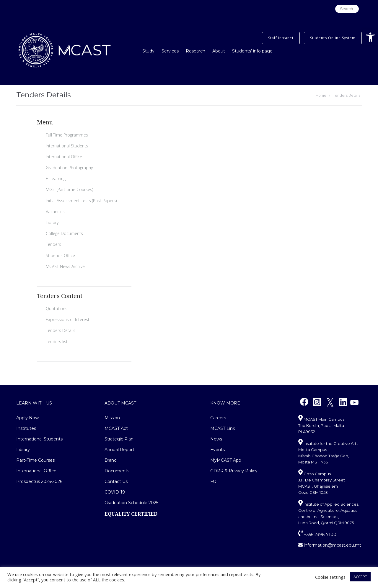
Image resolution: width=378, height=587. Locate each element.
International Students (67, 146)
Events (217, 449)
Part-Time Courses (35, 460)
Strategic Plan (119, 439)
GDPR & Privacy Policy (234, 470)
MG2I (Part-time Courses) (69, 189)
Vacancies (55, 211)
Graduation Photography (69, 167)
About (218, 51)
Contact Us (116, 481)
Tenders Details (60, 330)
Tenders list (57, 341)
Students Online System (333, 37)
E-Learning (56, 178)
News (216, 439)
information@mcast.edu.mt (329, 545)
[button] (370, 37)
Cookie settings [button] (330, 577)
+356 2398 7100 (317, 534)
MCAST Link (222, 428)
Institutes (26, 428)
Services (170, 51)
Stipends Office (60, 255)
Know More (225, 403)
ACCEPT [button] (360, 576)
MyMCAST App (225, 460)
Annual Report (119, 449)
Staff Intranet (281, 37)
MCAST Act (116, 428)
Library (52, 222)
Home (321, 95)
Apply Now (27, 417)
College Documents (64, 233)
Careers (218, 417)
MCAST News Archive (65, 266)
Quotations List (60, 308)
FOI (214, 481)
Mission (112, 417)
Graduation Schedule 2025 (131, 502)
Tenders (53, 244)
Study (148, 51)
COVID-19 (115, 492)
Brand (111, 460)
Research (195, 51)
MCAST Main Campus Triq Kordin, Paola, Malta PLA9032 (321, 425)
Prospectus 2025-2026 (39, 481)
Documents (117, 470)
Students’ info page (252, 51)
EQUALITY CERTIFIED (131, 514)
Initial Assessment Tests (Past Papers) (81, 200)
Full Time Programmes (67, 135)
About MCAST (120, 403)
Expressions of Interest (67, 319)
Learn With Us (34, 403)
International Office (64, 157)
